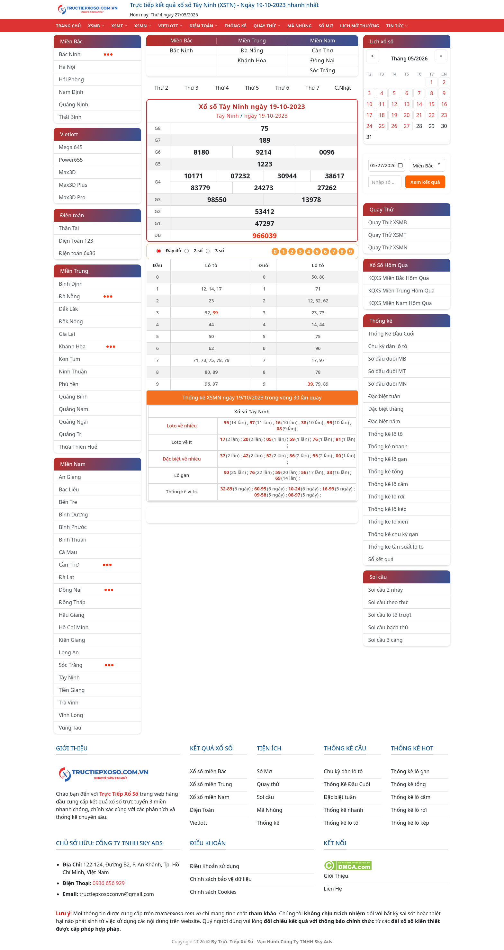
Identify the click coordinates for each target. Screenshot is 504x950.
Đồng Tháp (72, 602)
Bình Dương (73, 514)
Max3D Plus (73, 184)
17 (369, 115)
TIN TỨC (397, 25)
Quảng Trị (71, 434)
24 (369, 126)
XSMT (119, 25)
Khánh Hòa (87, 346)
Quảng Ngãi (73, 421)
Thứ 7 (313, 87)
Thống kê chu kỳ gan (393, 534)
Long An (69, 652)
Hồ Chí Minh (73, 627)
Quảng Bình (73, 396)
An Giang (70, 476)
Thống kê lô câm (388, 484)
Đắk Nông (71, 321)
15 (432, 104)
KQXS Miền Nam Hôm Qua (400, 303)
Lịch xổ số (382, 41)
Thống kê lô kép (387, 509)
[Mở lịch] (400, 165)
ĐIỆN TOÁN (203, 25)
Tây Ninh (69, 677)
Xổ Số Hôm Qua (389, 265)
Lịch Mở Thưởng (359, 26)
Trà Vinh (68, 702)
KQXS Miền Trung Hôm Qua (401, 290)
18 (382, 115)
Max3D (67, 172)
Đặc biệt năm (384, 421)
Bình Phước (72, 527)
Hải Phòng (71, 79)
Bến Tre (68, 502)
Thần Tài (69, 228)
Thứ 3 (191, 87)
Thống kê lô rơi (386, 496)
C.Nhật (343, 87)
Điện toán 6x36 (77, 253)
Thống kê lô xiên (388, 521)
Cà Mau (68, 552)
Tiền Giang (72, 690)
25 (382, 126)
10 (369, 104)
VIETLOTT (170, 25)
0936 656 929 (109, 883)
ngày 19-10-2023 (266, 115)
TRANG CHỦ (68, 26)
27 (407, 126)
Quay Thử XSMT (387, 234)
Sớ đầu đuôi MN (387, 383)
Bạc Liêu (69, 489)
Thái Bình (70, 117)
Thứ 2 (161, 87)
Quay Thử (382, 209)
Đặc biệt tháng (386, 408)
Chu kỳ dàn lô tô (387, 346)
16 (444, 104)
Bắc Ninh (86, 54)
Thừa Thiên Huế (78, 446)
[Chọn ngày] (386, 165)
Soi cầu (378, 576)
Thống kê (381, 320)
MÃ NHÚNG (299, 26)
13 (407, 104)
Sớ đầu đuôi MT (387, 371)
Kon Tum (69, 359)
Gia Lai (67, 333)
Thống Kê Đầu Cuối (391, 333)
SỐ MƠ (326, 26)
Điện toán (72, 215)
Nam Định (71, 91)
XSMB (96, 25)
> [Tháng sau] (441, 55)
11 (382, 104)
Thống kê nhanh (388, 446)
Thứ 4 (222, 87)
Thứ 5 (252, 87)
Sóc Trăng (86, 664)
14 (419, 104)
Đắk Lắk (68, 308)
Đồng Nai (86, 589)
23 (444, 115)
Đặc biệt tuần (384, 396)
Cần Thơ (85, 564)
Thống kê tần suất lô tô (396, 546)
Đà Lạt (66, 577)
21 (419, 115)
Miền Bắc (71, 41)
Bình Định (71, 283)
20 (407, 115)
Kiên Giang (72, 639)
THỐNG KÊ (236, 26)
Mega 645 (71, 147)
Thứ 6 (282, 87)
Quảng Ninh (73, 104)
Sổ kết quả (381, 559)
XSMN (142, 25)
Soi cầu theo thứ (388, 602)
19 (394, 115)
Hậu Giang (71, 614)
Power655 (71, 159)
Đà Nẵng (85, 296)
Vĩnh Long (71, 715)
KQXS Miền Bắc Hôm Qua (398, 278)
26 (394, 126)
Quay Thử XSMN (388, 247)
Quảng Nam (73, 409)
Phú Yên (68, 384)
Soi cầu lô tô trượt (389, 614)
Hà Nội (67, 66)
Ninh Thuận (73, 371)
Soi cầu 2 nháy (385, 589)
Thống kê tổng (385, 471)
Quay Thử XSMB (387, 222)
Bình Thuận (72, 539)
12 (394, 104)
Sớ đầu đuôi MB (387, 358)
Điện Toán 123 (76, 240)
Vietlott (69, 134)
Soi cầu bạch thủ (388, 627)
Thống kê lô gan (387, 458)
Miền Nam (73, 464)
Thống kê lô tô (385, 433)
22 (432, 115)
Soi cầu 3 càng (385, 639)
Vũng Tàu (70, 727)
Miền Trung (74, 270)
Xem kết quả (425, 182)
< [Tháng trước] (372, 55)
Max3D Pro (72, 197)
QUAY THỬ (267, 25)
